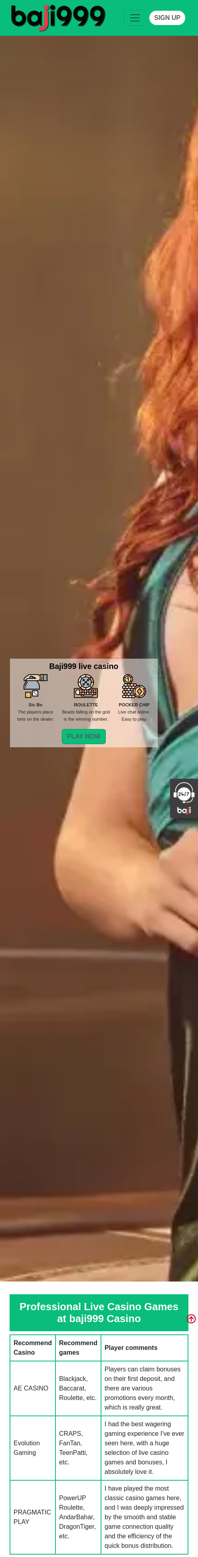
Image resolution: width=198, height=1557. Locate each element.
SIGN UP (167, 17)
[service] (54, 18)
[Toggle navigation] (135, 18)
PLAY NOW (84, 736)
